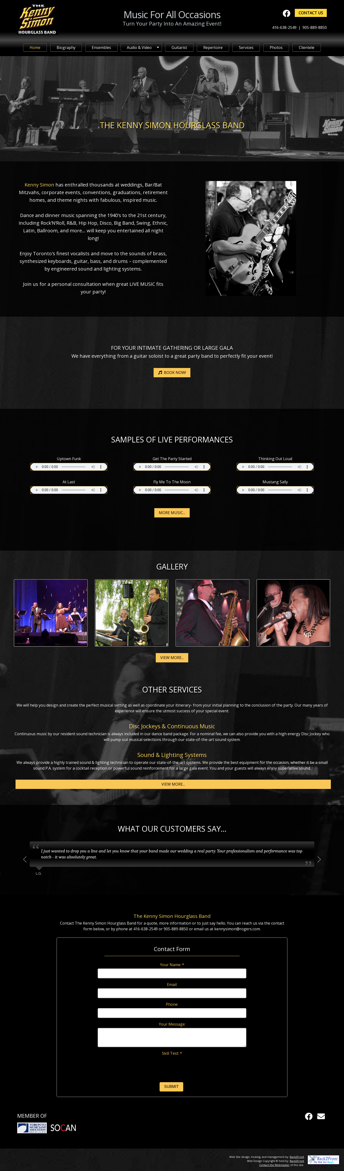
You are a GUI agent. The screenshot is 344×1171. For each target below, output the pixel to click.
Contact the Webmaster (274, 1165)
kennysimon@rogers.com (237, 928)
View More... (172, 657)
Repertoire (213, 47)
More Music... (172, 512)
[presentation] (172, 1066)
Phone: (172, 1004)
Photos (276, 47)
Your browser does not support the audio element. (68, 467)
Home (35, 47)
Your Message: (172, 1024)
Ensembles (101, 47)
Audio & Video (139, 47)
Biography (66, 47)
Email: (172, 984)
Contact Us (311, 13)
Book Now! (172, 372)
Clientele (306, 47)
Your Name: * (172, 964)
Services (246, 47)
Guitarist (179, 47)
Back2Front (297, 1157)
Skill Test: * (172, 1053)
